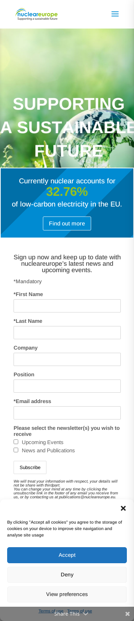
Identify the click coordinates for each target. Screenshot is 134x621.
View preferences (67, 594)
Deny (67, 574)
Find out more (67, 223)
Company (26, 348)
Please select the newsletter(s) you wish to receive (67, 431)
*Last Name (28, 321)
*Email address (32, 401)
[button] (123, 508)
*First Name (28, 294)
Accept (67, 555)
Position (24, 374)
